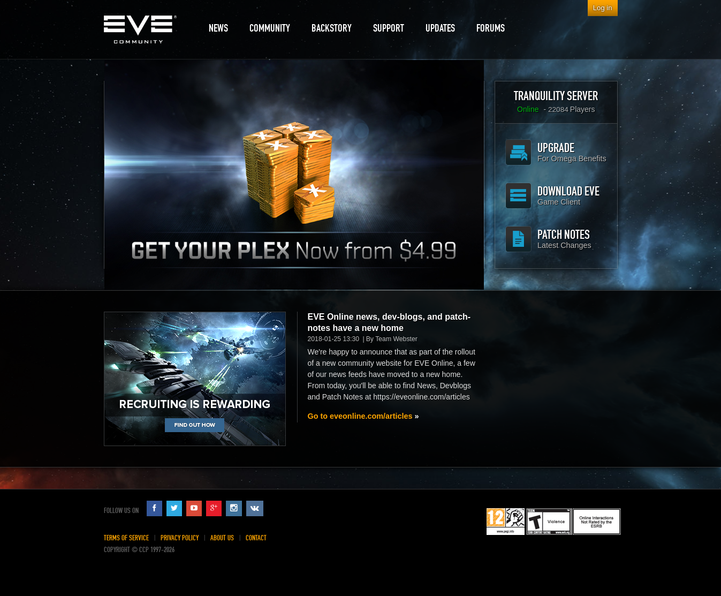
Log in (602, 8)
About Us (222, 537)
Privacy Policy (180, 537)
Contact (256, 537)
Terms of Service (126, 537)
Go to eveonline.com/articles (360, 416)
